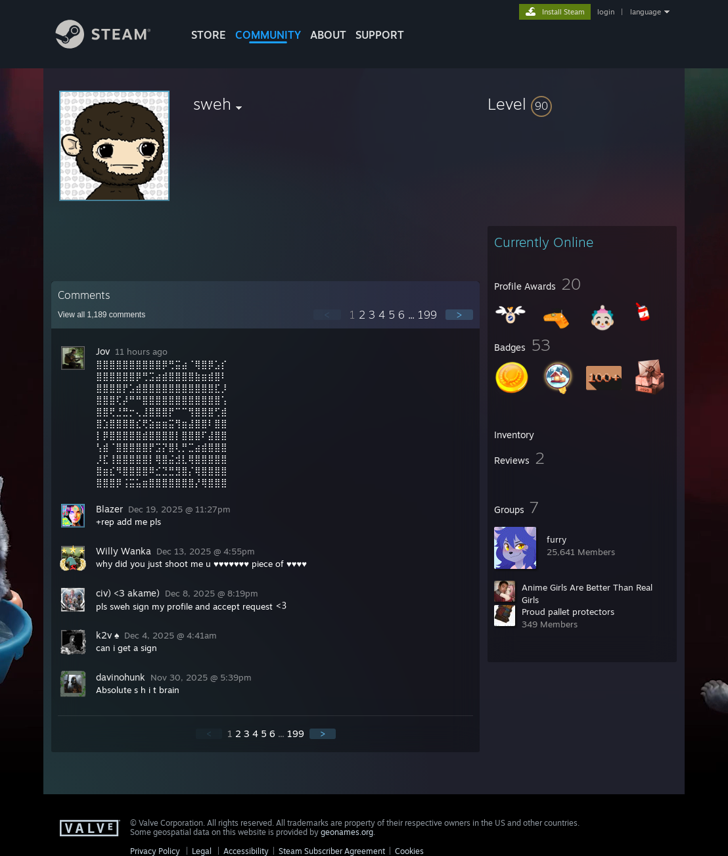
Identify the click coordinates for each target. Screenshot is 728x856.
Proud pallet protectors (568, 611)
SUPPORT (379, 34)
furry (556, 539)
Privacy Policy (155, 851)
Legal (202, 851)
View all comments (101, 314)
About (328, 34)
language (645, 11)
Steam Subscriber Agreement (332, 851)
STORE (208, 34)
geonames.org (347, 832)
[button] (582, 104)
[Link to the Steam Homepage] (113, 45)
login (605, 11)
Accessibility (246, 851)
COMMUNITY (268, 34)
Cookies (409, 851)
